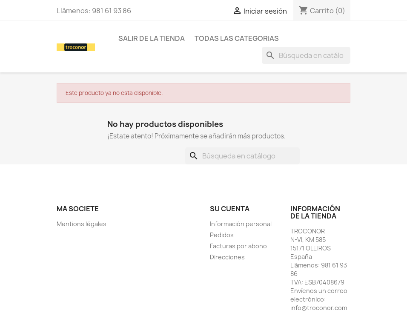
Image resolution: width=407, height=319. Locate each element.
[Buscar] (306, 55)
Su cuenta (229, 208)
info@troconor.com (318, 308)
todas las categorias (237, 38)
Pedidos (222, 235)
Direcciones (227, 257)
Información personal (241, 224)
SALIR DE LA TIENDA (151, 38)
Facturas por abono (238, 246)
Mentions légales (81, 224)
